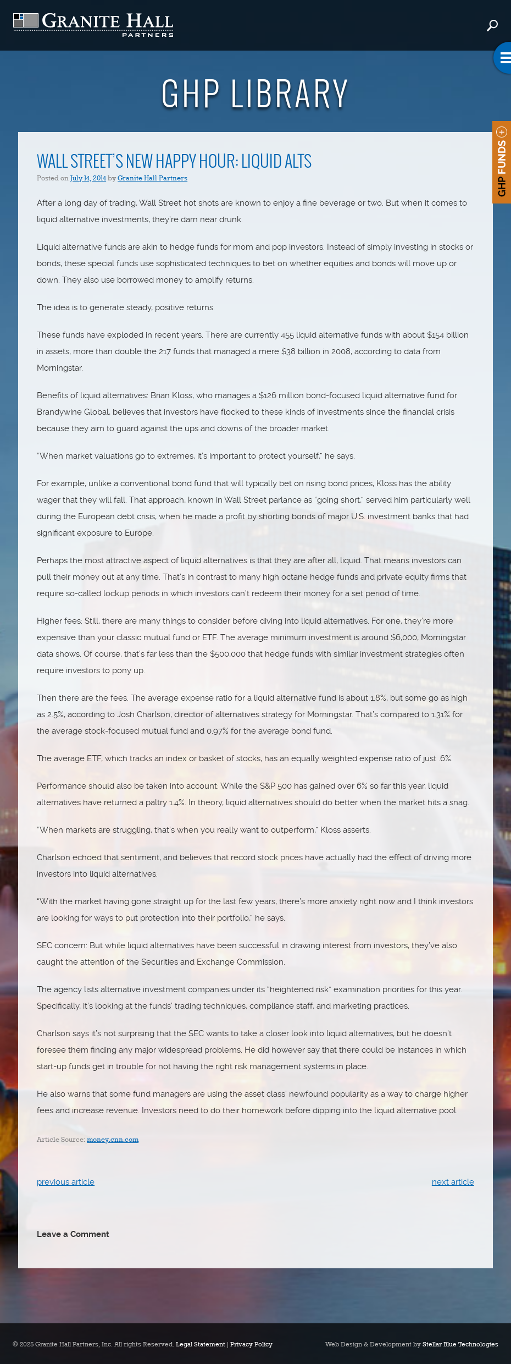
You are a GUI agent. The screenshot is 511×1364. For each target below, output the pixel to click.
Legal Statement (200, 1345)
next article (453, 1182)
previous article (66, 1182)
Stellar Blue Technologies (460, 1345)
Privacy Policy (251, 1345)
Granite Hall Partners (152, 178)
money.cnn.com (112, 1140)
